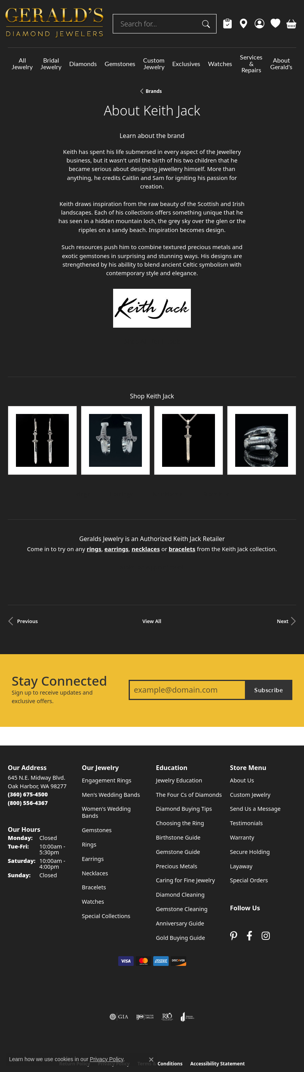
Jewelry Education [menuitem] (179, 728)
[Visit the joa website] (187, 964)
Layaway (241, 813)
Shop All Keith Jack (152, 341)
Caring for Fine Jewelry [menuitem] (185, 828)
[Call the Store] (28, 742)
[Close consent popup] (151, 1059)
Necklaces (167, 442)
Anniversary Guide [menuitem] (180, 871)
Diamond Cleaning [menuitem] (180, 842)
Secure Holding (250, 799)
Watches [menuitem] (93, 849)
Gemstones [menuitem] (97, 777)
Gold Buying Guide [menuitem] (180, 885)
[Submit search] (207, 23)
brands (154, 91)
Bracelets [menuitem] (94, 835)
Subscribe (268, 637)
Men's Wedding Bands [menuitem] (111, 742)
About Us (242, 728)
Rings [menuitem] (89, 792)
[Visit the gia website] (119, 964)
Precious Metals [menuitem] (176, 813)
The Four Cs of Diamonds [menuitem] (189, 742)
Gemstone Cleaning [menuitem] (182, 856)
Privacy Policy (114, 1011)
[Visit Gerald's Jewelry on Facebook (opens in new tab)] (249, 883)
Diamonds (83, 63)
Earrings (121, 442)
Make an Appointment (152, 514)
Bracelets (215, 442)
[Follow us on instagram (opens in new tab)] (266, 883)
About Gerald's (281, 63)
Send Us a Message (255, 756)
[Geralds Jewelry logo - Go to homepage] (54, 23)
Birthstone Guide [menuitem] (178, 785)
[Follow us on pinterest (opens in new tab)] (233, 883)
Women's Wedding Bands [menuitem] (106, 760)
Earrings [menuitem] (93, 806)
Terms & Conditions (160, 1011)
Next (282, 568)
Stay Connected (59, 628)
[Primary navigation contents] (152, 63)
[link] (227, 23)
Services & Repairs (251, 63)
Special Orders (249, 828)
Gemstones (120, 63)
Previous (27, 568)
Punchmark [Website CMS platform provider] (166, 1048)
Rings (82, 442)
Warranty (242, 785)
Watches (220, 63)
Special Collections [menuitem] (106, 863)
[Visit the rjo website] (167, 964)
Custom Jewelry (153, 63)
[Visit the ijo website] (145, 964)
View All (151, 568)
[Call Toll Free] (28, 750)
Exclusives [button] (186, 63)
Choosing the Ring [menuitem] (180, 770)
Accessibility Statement (217, 1011)
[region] (152, 414)
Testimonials (246, 770)
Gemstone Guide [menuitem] (178, 799)
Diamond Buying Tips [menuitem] (184, 756)
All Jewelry (22, 63)
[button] (259, 23)
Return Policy (74, 1011)
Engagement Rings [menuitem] (107, 728)
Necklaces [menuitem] (95, 820)
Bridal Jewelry (50, 63)
